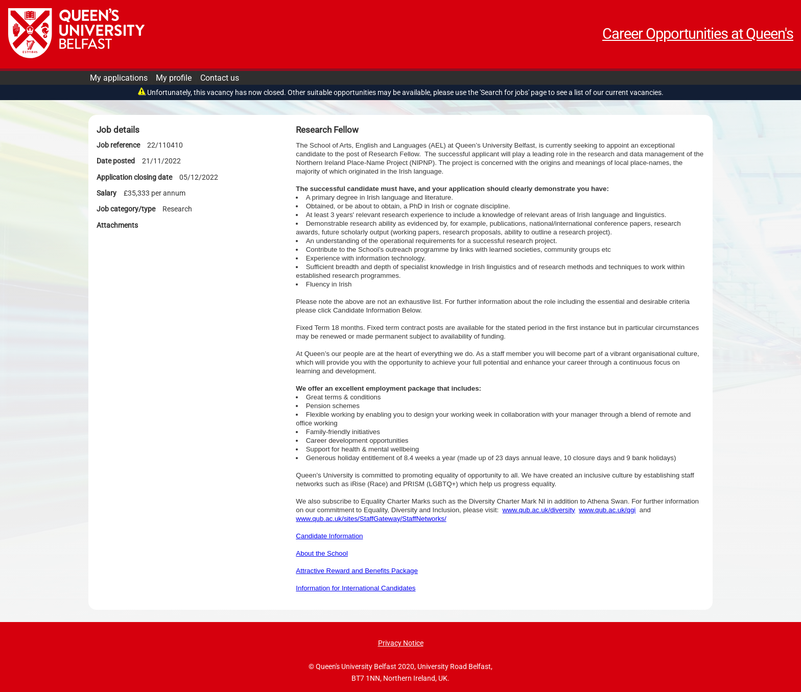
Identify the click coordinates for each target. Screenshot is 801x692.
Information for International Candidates (355, 588)
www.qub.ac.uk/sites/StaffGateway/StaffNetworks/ (371, 518)
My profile (174, 78)
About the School (322, 553)
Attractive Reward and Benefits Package (357, 571)
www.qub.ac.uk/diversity (539, 510)
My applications (119, 78)
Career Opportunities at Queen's (697, 33)
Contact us (219, 78)
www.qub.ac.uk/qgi (607, 510)
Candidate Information (329, 536)
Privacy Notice (400, 643)
